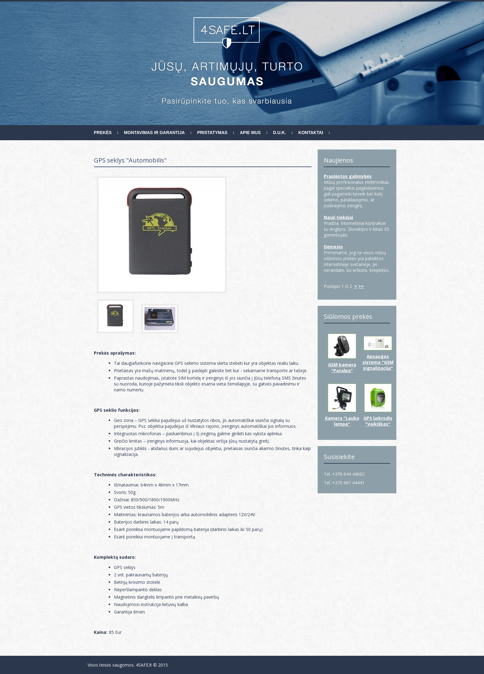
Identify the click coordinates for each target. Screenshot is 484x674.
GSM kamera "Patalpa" (342, 367)
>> (361, 286)
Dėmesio (333, 247)
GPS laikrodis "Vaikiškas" (378, 421)
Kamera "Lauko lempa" (342, 421)
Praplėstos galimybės (348, 176)
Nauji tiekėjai (338, 217)
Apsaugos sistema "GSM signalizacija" (378, 362)
